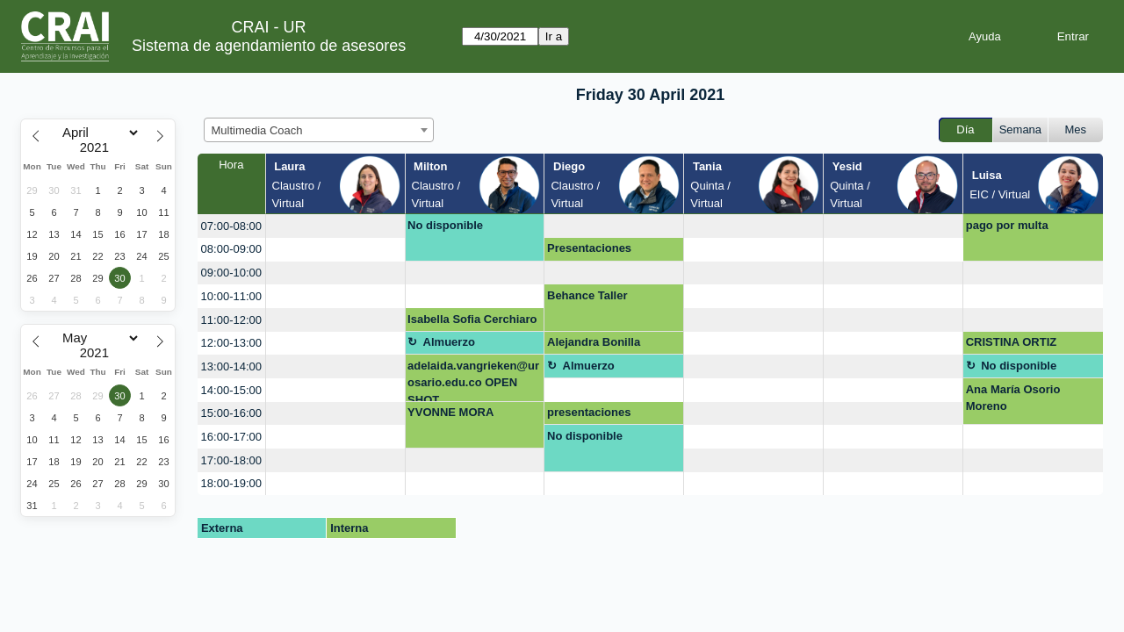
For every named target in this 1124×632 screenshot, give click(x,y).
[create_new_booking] (335, 226)
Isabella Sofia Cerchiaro (472, 319)
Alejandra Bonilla (593, 341)
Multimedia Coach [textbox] (257, 130)
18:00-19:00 (231, 483)
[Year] (98, 147)
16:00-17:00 (231, 436)
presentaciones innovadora (588, 415)
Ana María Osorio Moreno (1013, 398)
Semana (1020, 129)
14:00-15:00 (231, 390)
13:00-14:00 (231, 366)
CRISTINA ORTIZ (1011, 341)
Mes (1076, 129)
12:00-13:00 (231, 342)
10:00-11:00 (231, 296)
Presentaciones (589, 248)
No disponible (445, 225)
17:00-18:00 (231, 460)
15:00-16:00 (231, 413)
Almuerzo (449, 341)
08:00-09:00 (231, 248)
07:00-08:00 (231, 226)
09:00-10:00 (231, 272)
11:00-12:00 (231, 320)
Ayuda (985, 36)
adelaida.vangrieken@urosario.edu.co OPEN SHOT (473, 380)
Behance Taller (587, 295)
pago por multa (1007, 225)
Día (965, 129)
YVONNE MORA (450, 412)
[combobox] (319, 130)
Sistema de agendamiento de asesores (269, 45)
